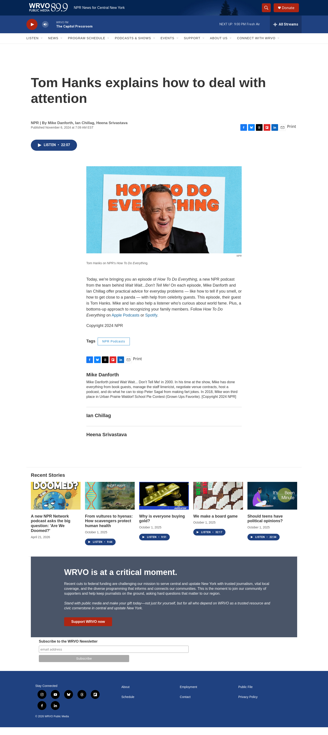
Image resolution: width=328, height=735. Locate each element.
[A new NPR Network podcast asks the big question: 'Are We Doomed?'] (56, 503)
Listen (32, 46)
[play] (32, 32)
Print (291, 134)
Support (192, 46)
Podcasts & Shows (133, 46)
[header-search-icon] (267, 11)
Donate (290, 11)
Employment (188, 694)
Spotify (151, 323)
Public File (245, 694)
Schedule (127, 704)
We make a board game (215, 524)
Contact (185, 704)
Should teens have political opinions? (265, 526)
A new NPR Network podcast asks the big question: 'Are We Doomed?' (50, 531)
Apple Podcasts (125, 323)
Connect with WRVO (256, 46)
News (53, 46)
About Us (218, 46)
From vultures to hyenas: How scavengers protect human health (109, 529)
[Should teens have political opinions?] (272, 503)
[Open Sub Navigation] (42, 46)
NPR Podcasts (113, 349)
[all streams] (286, 32)
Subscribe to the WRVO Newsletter (68, 649)
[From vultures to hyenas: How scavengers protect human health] (110, 503)
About (125, 694)
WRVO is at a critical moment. (120, 579)
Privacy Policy (248, 704)
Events (167, 46)
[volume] (45, 32)
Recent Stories (48, 483)
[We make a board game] (218, 503)
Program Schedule (86, 46)
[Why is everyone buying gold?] (164, 503)
